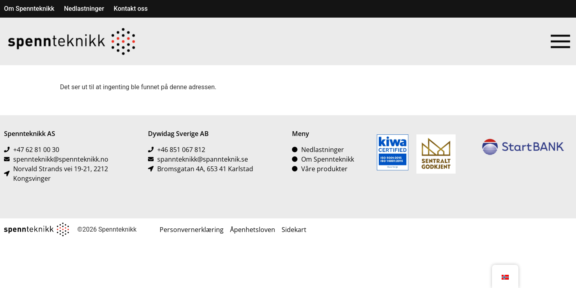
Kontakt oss (131, 8)
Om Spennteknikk (29, 8)
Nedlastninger (84, 8)
